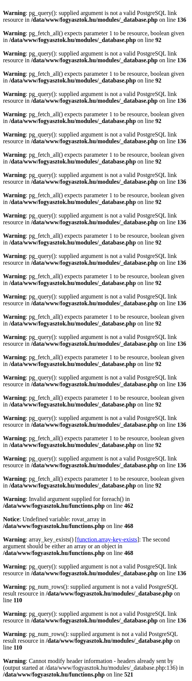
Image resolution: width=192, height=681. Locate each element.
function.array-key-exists (107, 539)
